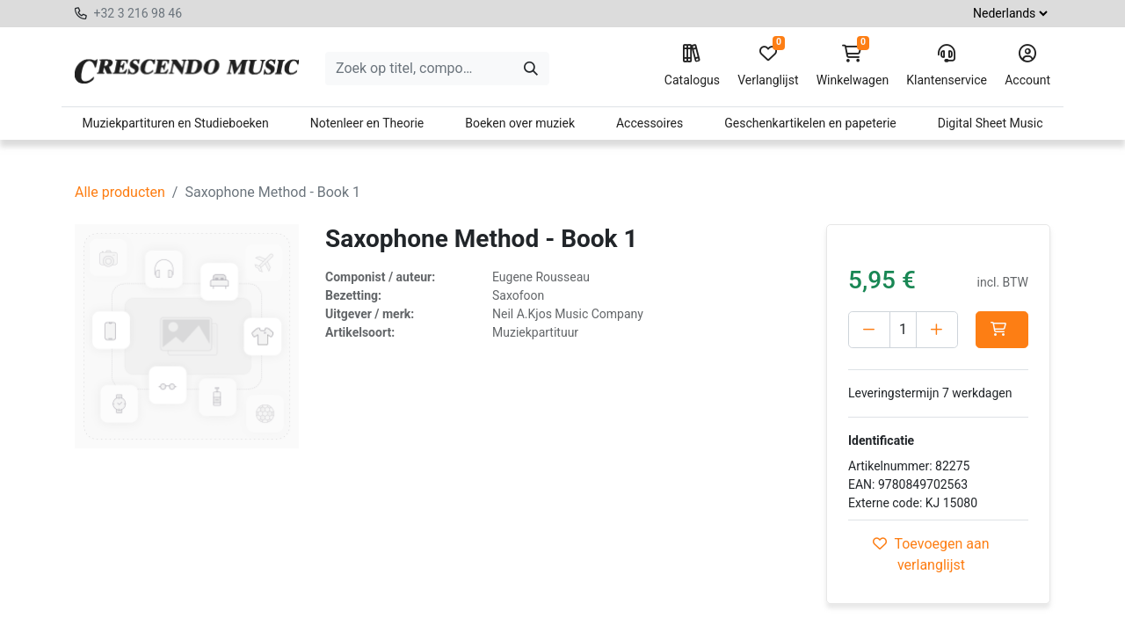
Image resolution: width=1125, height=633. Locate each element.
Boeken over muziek (520, 123)
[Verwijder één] (869, 329)
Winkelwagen (853, 66)
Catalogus (692, 66)
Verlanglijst (767, 66)
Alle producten (120, 192)
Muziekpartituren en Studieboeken (175, 123)
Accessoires (649, 123)
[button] (1002, 329)
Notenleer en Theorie (367, 123)
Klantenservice (946, 66)
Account (1027, 66)
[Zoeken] (530, 68)
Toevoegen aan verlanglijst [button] (931, 554)
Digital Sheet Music (990, 123)
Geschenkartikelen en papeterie (810, 123)
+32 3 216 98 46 (137, 13)
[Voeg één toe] (937, 329)
